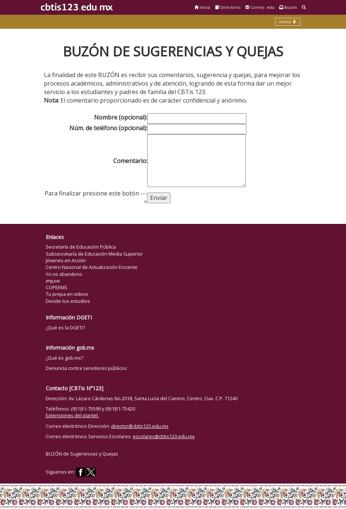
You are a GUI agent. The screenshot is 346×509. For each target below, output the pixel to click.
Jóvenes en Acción (66, 260)
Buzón (288, 7)
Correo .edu (259, 7)
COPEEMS (57, 287)
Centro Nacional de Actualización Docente (92, 267)
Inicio (202, 7)
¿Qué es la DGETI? (65, 327)
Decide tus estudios (68, 301)
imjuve (53, 280)
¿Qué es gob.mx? (64, 357)
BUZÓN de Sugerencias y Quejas (82, 453)
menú (287, 21)
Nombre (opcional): (120, 117)
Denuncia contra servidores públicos (86, 368)
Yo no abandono (64, 274)
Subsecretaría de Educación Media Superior (94, 253)
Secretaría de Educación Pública (81, 246)
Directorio (228, 7)
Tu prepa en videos (67, 294)
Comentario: (130, 161)
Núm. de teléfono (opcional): (108, 128)
